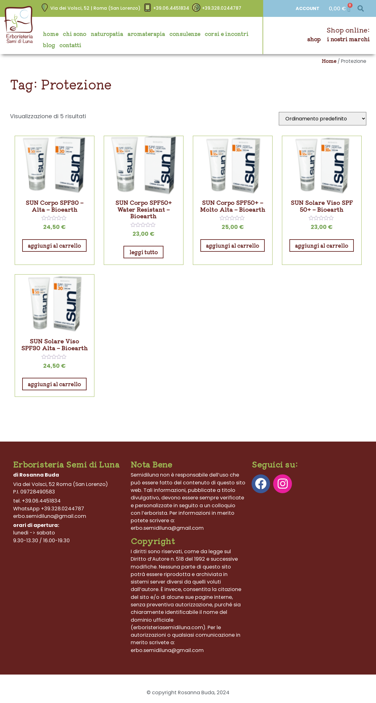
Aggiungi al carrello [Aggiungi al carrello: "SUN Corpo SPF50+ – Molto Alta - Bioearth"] (232, 245)
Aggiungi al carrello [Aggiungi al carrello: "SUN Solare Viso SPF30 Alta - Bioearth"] (54, 384)
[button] (361, 8)
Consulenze (184, 34)
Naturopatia (107, 34)
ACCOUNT (307, 8)
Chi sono (74, 34)
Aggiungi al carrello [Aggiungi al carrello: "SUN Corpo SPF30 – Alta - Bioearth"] (54, 245)
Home (50, 34)
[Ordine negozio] (322, 118)
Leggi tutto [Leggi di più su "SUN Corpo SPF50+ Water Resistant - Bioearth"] (143, 252)
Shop (314, 39)
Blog (49, 45)
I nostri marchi (348, 39)
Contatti (70, 45)
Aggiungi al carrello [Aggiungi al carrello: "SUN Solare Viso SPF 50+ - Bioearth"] (321, 245)
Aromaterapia (146, 34)
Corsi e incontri (226, 34)
